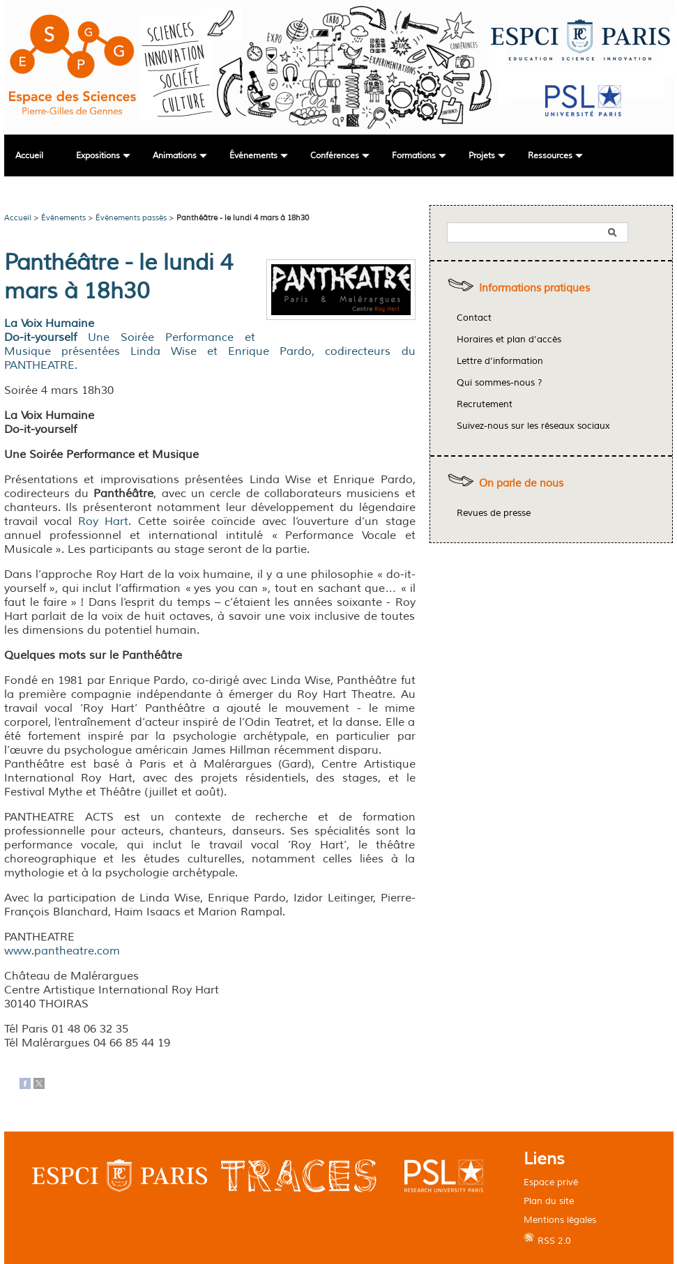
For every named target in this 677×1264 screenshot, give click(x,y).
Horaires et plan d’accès (509, 339)
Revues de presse (494, 513)
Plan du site (549, 1201)
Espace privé (551, 1182)
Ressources (550, 156)
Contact (474, 317)
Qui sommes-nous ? (499, 382)
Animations (175, 156)
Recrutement (484, 404)
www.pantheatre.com (62, 951)
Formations (414, 156)
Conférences (334, 156)
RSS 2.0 (547, 1240)
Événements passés (131, 217)
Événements (253, 156)
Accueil (29, 156)
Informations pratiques (534, 288)
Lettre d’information (500, 361)
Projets (482, 156)
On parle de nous (521, 483)
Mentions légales (560, 1220)
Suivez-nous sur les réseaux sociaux (533, 426)
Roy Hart (103, 521)
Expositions (98, 156)
